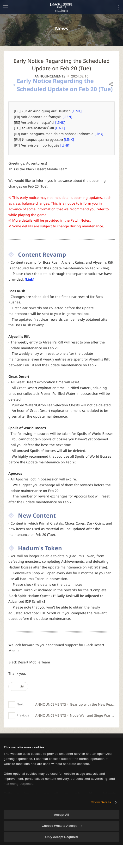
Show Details (101, 802)
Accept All (61, 814)
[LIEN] (67, 116)
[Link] (98, 133)
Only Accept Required (61, 837)
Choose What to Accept (62, 825)
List (18, 686)
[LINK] (77, 111)
